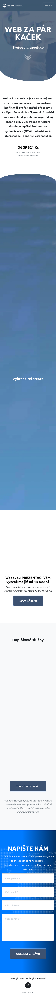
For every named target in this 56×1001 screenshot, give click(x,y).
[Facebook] (28, 985)
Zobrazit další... (28, 786)
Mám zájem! (28, 600)
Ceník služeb (28, 992)
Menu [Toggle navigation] (48, 5)
